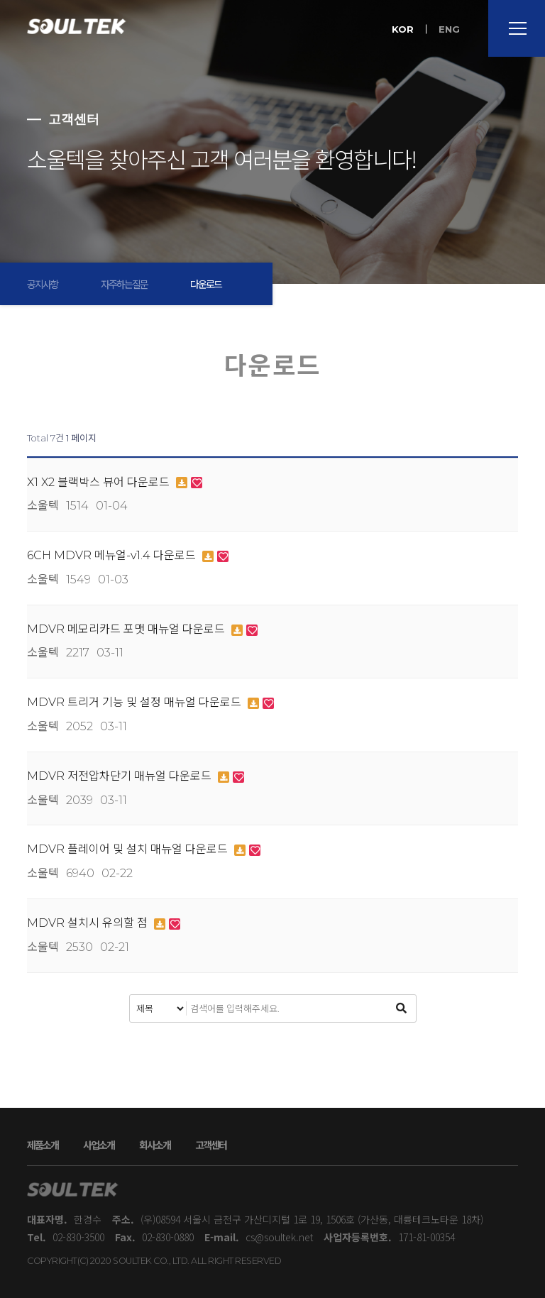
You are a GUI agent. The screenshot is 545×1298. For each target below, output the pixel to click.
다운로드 (205, 284)
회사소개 (154, 1145)
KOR (403, 29)
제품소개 (42, 1145)
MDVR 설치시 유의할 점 (88, 923)
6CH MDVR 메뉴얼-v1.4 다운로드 (113, 555)
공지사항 (42, 284)
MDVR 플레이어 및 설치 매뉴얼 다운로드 (129, 849)
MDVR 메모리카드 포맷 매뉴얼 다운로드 (127, 629)
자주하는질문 (124, 284)
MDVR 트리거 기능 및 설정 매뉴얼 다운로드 (135, 702)
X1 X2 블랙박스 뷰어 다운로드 (99, 482)
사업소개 (98, 1145)
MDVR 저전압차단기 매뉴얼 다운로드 (120, 776)
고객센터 (210, 1145)
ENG (449, 29)
